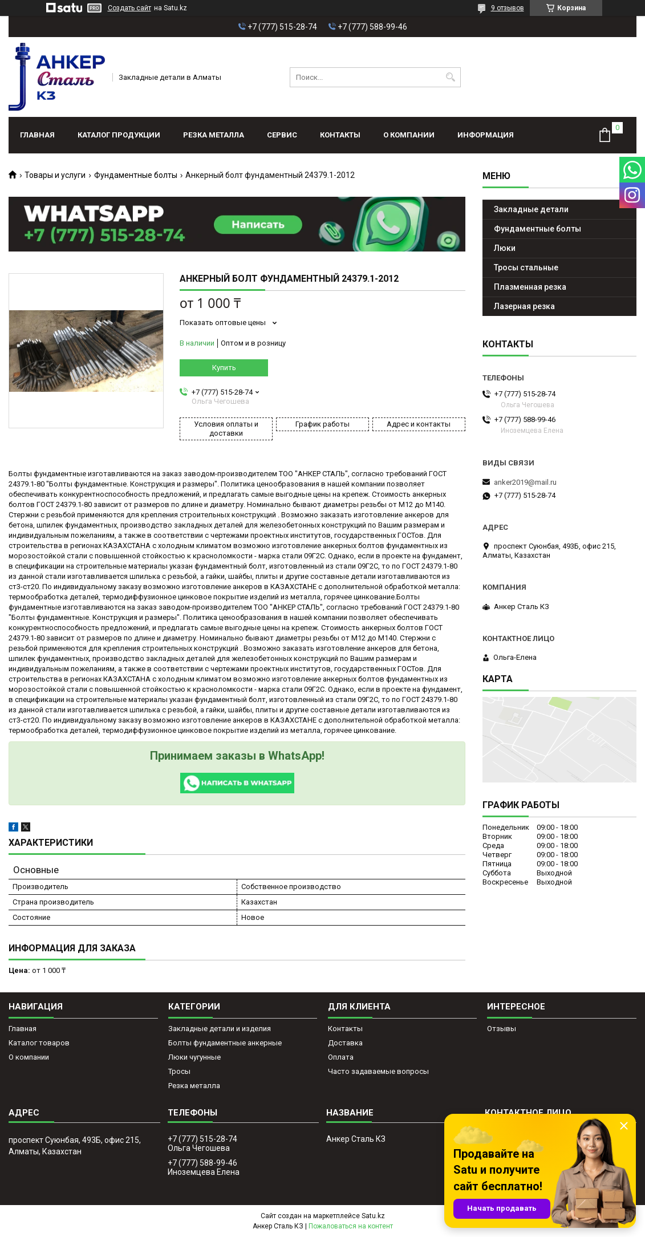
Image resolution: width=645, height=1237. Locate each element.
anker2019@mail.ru (525, 482)
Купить (224, 367)
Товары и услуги (55, 175)
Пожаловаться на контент (351, 1226)
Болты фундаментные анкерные (225, 1043)
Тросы (179, 1071)
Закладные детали (531, 209)
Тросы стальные (526, 267)
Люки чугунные (194, 1057)
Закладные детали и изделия (219, 1028)
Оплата (341, 1057)
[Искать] (451, 77)
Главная (37, 135)
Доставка (345, 1043)
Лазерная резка (524, 306)
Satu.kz (373, 1216)
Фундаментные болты (135, 175)
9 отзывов (507, 8)
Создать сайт (129, 8)
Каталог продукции (119, 135)
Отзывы (501, 1028)
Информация (485, 135)
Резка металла (213, 135)
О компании (409, 135)
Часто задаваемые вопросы (378, 1071)
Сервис (282, 135)
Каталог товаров (39, 1043)
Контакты (340, 135)
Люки (505, 248)
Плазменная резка (530, 286)
